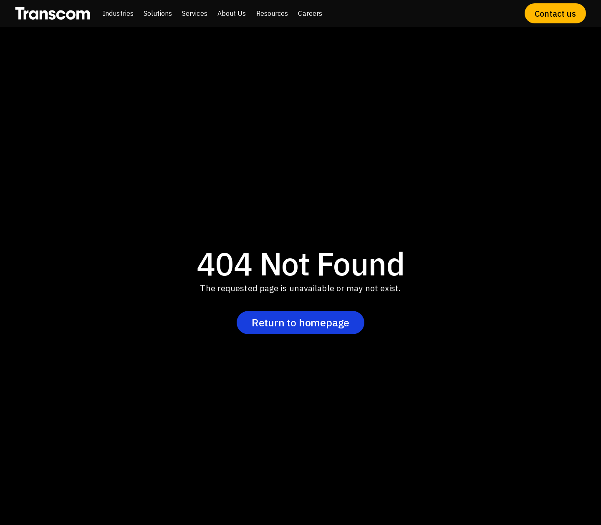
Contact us (555, 13)
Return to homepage (300, 322)
